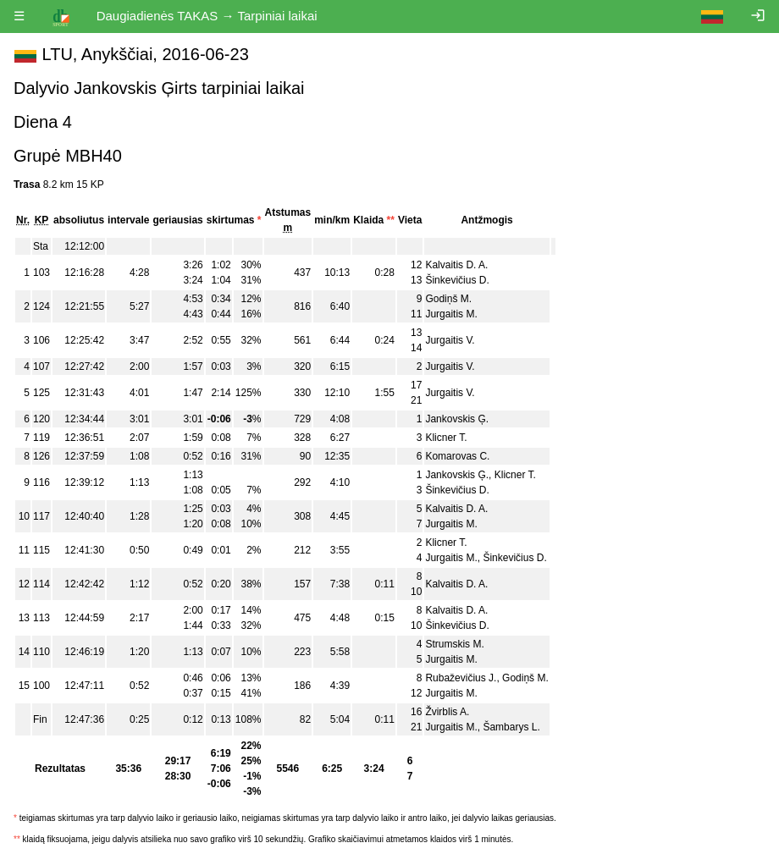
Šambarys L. (511, 727)
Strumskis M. (454, 644)
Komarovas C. (457, 456)
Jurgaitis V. (449, 340)
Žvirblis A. (447, 712)
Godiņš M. (448, 299)
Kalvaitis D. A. (456, 265)
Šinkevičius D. (457, 280)
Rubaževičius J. (460, 678)
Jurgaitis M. (451, 314)
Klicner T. (446, 438)
